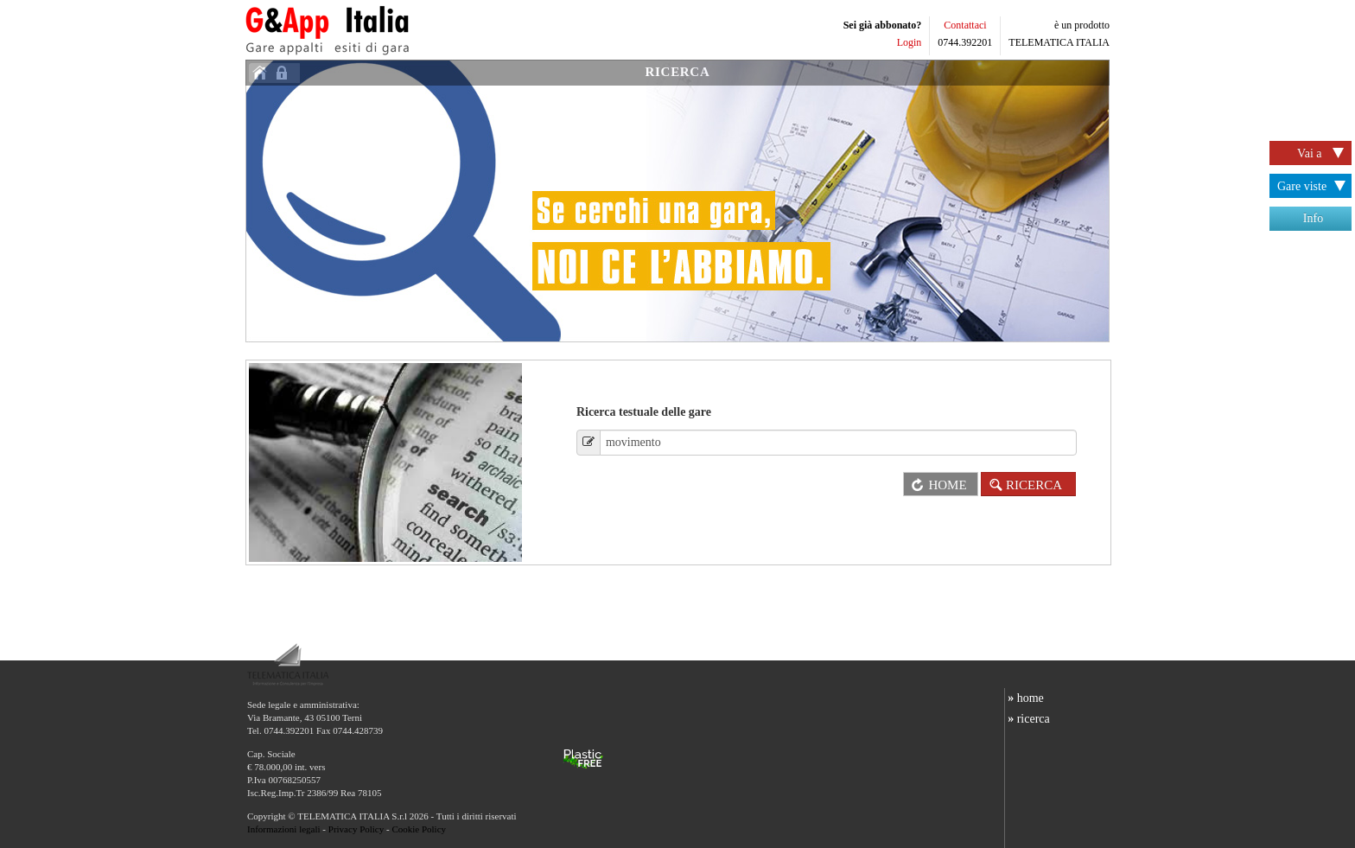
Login (909, 42)
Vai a (1323, 154)
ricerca (1027, 718)
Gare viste (1314, 186)
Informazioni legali (284, 829)
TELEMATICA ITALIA (1059, 42)
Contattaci (965, 25)
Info (1313, 218)
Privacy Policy (356, 829)
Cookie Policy (418, 829)
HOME (935, 485)
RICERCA (678, 72)
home (1024, 698)
